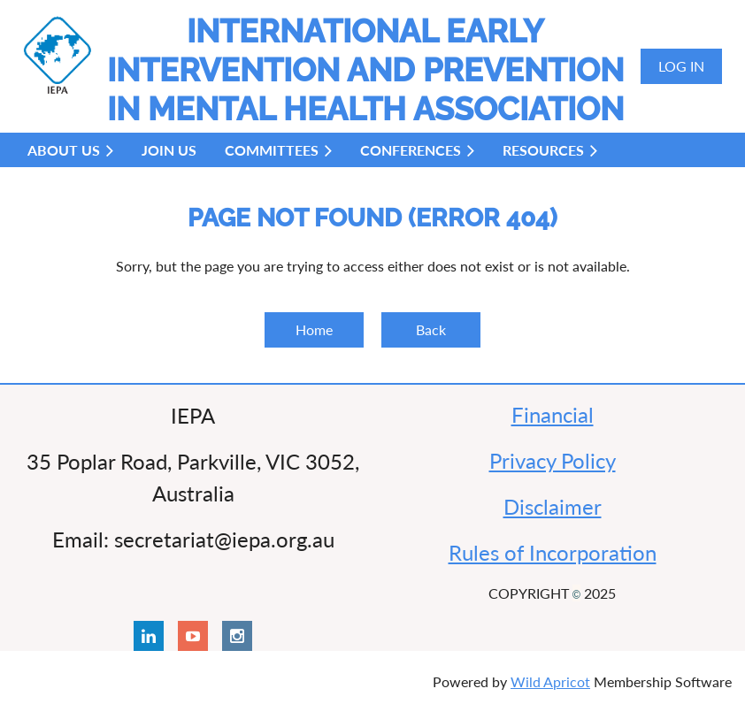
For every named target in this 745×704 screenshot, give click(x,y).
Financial (552, 414)
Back (431, 329)
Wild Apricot (550, 681)
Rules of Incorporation (553, 552)
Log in (681, 65)
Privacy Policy (552, 460)
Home (314, 329)
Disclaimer (552, 506)
